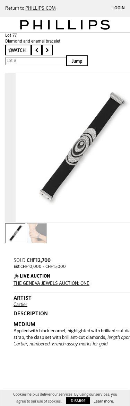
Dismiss (78, 401)
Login (118, 8)
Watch (18, 50)
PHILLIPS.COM (40, 8)
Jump (77, 61)
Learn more (103, 401)
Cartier (20, 305)
